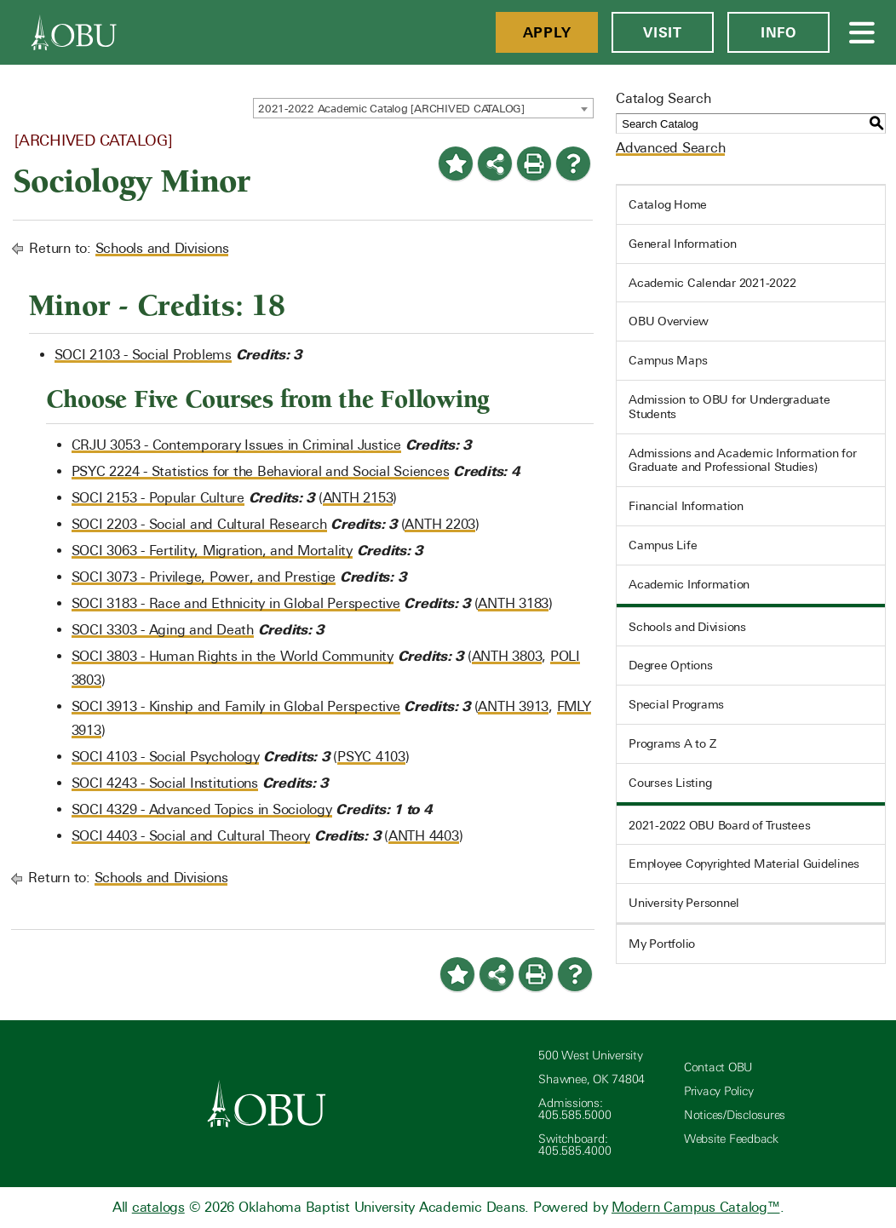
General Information (682, 243)
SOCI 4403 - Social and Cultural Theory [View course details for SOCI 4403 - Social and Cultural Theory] (191, 836)
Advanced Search (670, 148)
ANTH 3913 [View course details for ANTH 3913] (513, 706)
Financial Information (686, 506)
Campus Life (663, 545)
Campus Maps (668, 360)
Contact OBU (718, 1067)
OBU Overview (669, 321)
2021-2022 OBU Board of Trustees (719, 825)
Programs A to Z (672, 743)
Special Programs (676, 704)
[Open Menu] (862, 32)
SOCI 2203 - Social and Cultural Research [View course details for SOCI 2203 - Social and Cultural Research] (199, 524)
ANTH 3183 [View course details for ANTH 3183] (513, 603)
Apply (547, 32)
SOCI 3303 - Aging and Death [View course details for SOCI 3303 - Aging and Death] (163, 630)
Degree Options (671, 665)
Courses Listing (670, 782)
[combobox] (423, 108)
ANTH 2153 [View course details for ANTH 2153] (358, 498)
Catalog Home (668, 204)
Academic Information (689, 584)
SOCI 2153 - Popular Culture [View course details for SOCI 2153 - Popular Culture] (158, 498)
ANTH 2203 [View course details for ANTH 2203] (440, 524)
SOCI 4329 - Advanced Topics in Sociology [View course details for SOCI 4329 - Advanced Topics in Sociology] (202, 809)
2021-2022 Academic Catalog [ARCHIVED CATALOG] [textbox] (391, 108)
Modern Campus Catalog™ (696, 1207)
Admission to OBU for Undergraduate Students (729, 407)
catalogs (158, 1207)
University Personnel (684, 903)
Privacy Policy (719, 1091)
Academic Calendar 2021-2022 (712, 283)
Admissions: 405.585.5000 (574, 1109)
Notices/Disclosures (734, 1115)
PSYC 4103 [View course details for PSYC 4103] (371, 757)
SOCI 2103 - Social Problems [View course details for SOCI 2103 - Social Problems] (143, 355)
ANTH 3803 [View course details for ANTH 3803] (507, 656)
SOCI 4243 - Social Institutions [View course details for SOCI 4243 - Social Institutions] (165, 783)
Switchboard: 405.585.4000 (574, 1145)
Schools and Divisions (162, 248)
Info (778, 32)
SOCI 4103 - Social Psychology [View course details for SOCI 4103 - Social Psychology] (166, 757)
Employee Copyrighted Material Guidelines (744, 863)
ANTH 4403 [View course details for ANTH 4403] (423, 836)
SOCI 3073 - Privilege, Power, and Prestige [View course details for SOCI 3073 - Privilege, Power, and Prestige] (204, 577)
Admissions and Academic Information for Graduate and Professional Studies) (742, 460)
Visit (662, 32)
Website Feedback (731, 1139)
